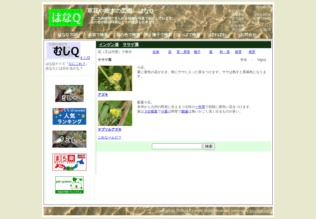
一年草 (200, 107)
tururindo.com (260, 211)
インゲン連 (109, 44)
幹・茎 (225, 52)
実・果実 (183, 52)
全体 (155, 52)
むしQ (68, 58)
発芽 (252, 52)
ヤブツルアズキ (115, 127)
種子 (197, 52)
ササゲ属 (131, 44)
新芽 (238, 52)
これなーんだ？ (110, 137)
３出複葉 (151, 111)
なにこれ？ (77, 64)
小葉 (164, 111)
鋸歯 (184, 111)
